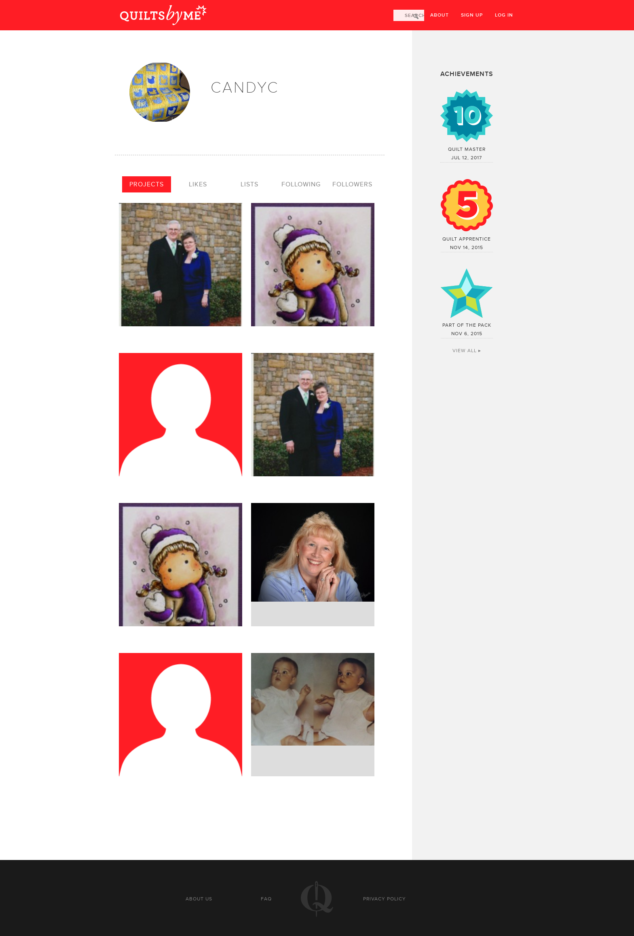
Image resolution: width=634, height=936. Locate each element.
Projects (146, 184)
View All (464, 350)
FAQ (266, 899)
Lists (249, 184)
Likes (198, 184)
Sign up (472, 15)
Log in (504, 15)
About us (199, 899)
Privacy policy (384, 899)
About (439, 15)
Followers (352, 184)
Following (301, 184)
